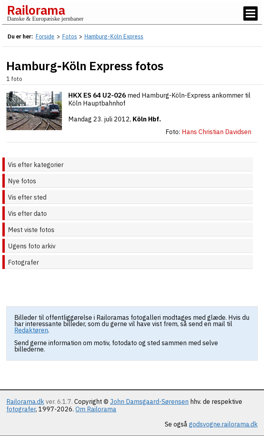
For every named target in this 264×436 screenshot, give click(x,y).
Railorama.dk (25, 401)
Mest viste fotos (31, 230)
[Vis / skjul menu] (250, 13)
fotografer (21, 409)
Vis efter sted (27, 197)
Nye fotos (22, 181)
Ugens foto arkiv (32, 246)
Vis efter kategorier (36, 165)
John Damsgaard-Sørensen (149, 401)
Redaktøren (31, 330)
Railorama (36, 10)
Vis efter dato (27, 213)
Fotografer (23, 262)
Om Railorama (95, 409)
